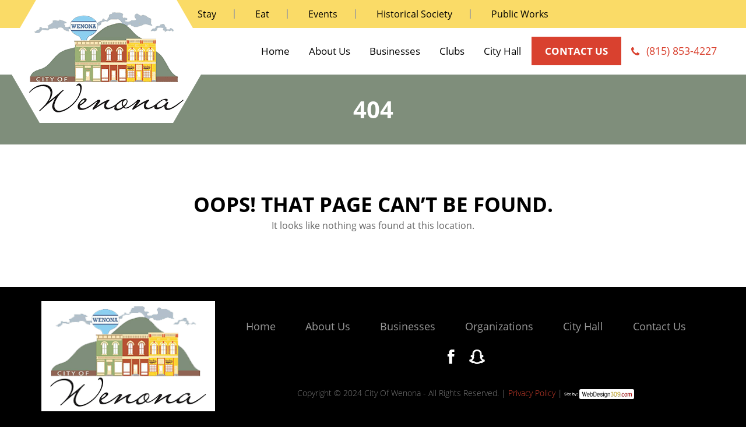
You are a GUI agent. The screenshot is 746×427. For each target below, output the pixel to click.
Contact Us (659, 326)
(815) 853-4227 (681, 50)
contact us (576, 51)
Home (275, 51)
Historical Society (414, 14)
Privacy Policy (531, 392)
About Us (329, 51)
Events (322, 14)
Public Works (519, 14)
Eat (262, 14)
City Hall (502, 51)
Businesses (395, 51)
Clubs (452, 51)
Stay (207, 14)
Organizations (499, 326)
